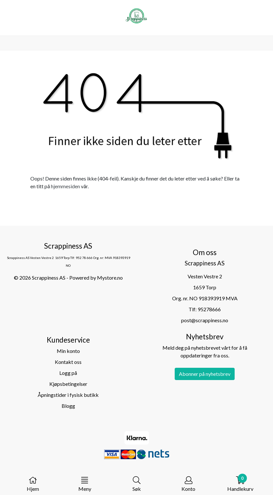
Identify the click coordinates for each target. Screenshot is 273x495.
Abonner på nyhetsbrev (204, 374)
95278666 (209, 309)
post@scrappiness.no (204, 320)
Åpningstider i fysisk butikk (68, 395)
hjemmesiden (65, 186)
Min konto (68, 351)
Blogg (68, 406)
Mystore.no (110, 277)
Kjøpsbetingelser (68, 384)
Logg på (68, 373)
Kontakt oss (68, 362)
